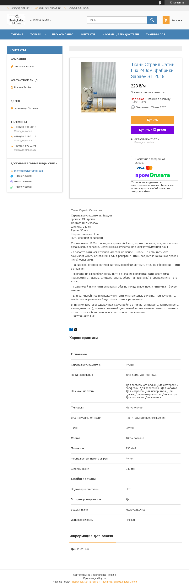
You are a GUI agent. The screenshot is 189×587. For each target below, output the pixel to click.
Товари (35, 34)
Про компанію (62, 34)
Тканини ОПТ (155, 34)
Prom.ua (111, 575)
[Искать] (152, 20)
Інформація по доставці (120, 34)
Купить (152, 120)
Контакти (87, 34)
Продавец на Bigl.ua (94, 578)
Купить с (152, 130)
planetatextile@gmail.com (29, 170)
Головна (16, 34)
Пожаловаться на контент (86, 581)
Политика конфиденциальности (119, 581)
